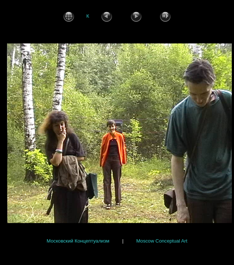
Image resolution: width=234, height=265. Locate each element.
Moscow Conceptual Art (162, 241)
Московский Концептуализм (78, 241)
